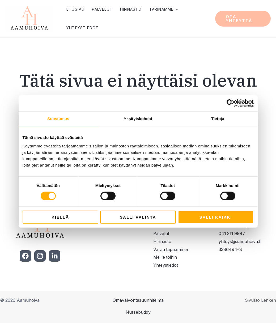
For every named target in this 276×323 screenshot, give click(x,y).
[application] (175, 9)
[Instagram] (40, 256)
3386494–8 (230, 249)
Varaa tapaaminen (171, 249)
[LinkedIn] (54, 256)
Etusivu (75, 9)
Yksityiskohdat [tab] (138, 118)
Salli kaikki (215, 217)
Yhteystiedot (82, 28)
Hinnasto (131, 9)
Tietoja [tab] (217, 118)
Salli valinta (138, 217)
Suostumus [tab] (58, 118)
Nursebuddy (138, 312)
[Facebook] (25, 256)
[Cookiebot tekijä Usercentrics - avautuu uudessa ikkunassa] (230, 103)
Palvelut (102, 9)
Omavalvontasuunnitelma (138, 300)
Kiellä (60, 217)
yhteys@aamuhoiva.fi (240, 241)
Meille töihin (165, 257)
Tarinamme (164, 9)
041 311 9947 (232, 233)
